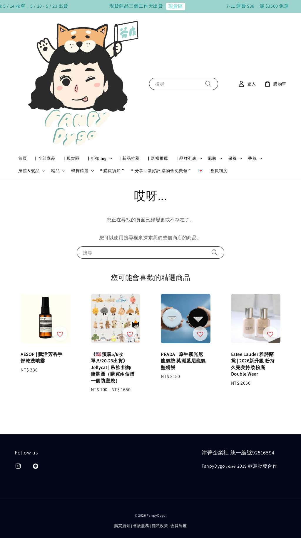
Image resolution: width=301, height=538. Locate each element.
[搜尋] (208, 83)
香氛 (252, 158)
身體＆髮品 (29, 170)
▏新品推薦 (129, 158)
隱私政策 (160, 525)
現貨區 (188, 6)
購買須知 (122, 525)
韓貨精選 (79, 170)
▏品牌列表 (186, 158)
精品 (55, 170)
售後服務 (141, 525)
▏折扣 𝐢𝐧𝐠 (97, 158)
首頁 (22, 158)
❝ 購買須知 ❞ (112, 170)
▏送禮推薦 (157, 158)
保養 (232, 158)
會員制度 (218, 170)
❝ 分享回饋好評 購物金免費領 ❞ (161, 170)
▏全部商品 (44, 158)
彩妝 (212, 158)
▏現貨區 (70, 158)
